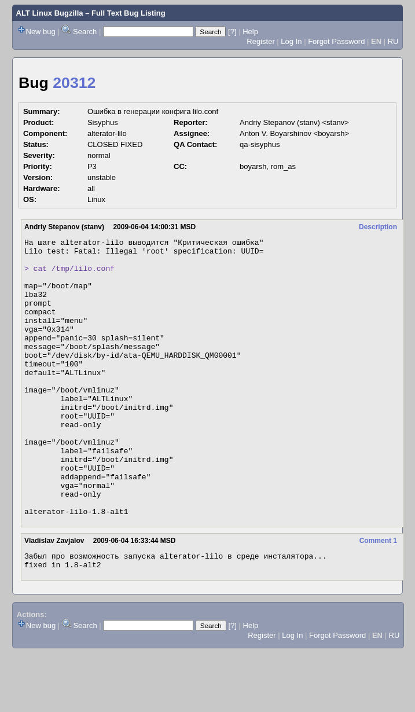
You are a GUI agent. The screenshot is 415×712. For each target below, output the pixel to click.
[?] (232, 31)
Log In (291, 41)
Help (250, 31)
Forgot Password (336, 41)
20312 (74, 82)
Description (378, 227)
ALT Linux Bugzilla (49, 13)
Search (85, 31)
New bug (41, 31)
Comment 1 (378, 596)
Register (260, 41)
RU (393, 41)
